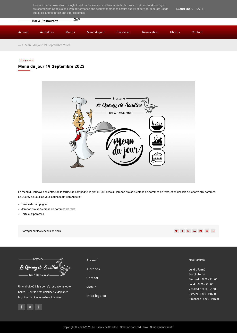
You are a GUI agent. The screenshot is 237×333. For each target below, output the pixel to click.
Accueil (23, 32)
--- (19, 45)
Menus (70, 32)
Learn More (184, 9)
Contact (197, 32)
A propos (93, 269)
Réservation (150, 32)
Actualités (47, 32)
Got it (200, 9)
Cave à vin (123, 32)
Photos (175, 32)
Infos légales (96, 296)
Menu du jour (96, 32)
